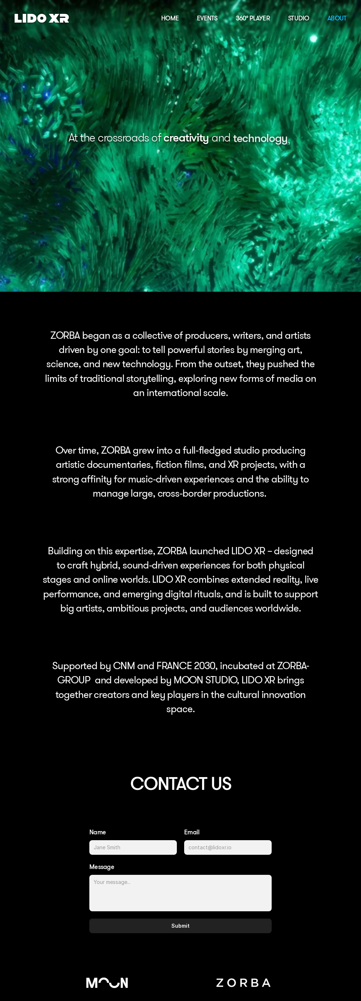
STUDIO (298, 18)
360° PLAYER (253, 18)
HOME (170, 18)
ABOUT (336, 18)
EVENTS (207, 18)
